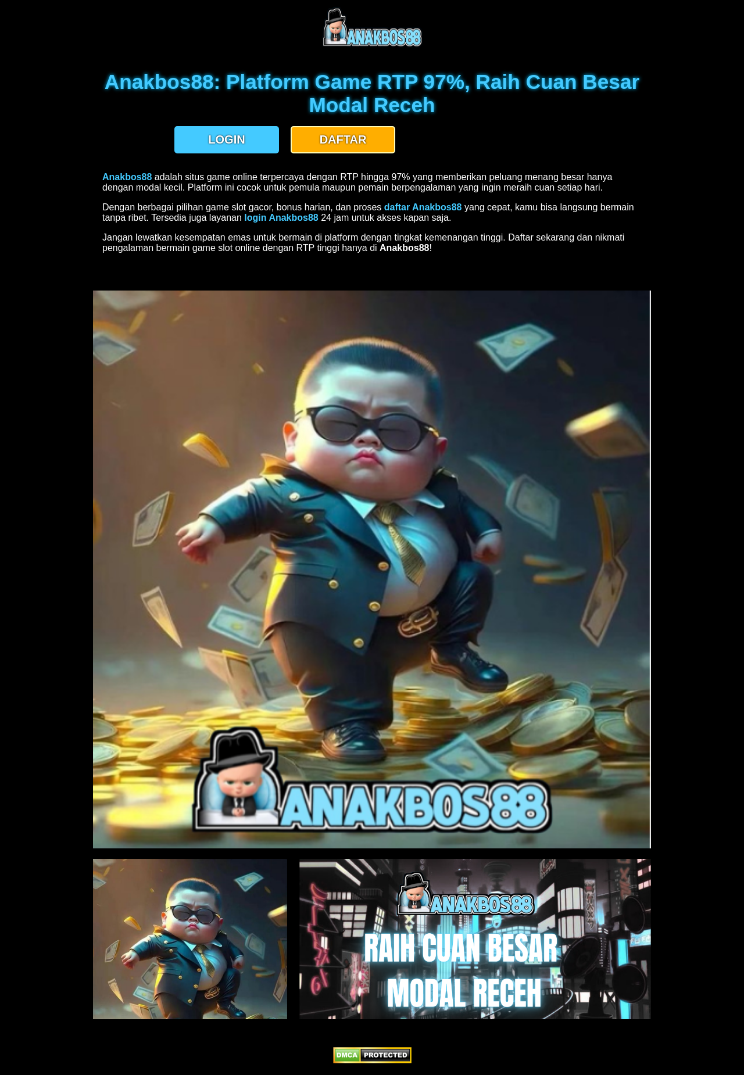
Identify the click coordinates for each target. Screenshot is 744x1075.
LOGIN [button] (226, 139)
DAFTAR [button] (343, 139)
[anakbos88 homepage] (372, 45)
